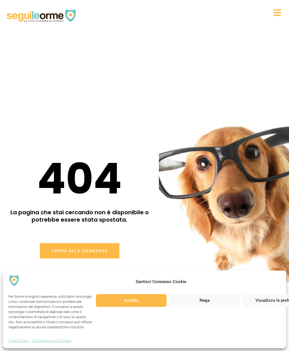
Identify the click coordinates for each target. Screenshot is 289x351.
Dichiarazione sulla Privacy (51, 341)
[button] (179, 13)
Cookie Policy (18, 341)
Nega (205, 300)
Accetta (131, 300)
